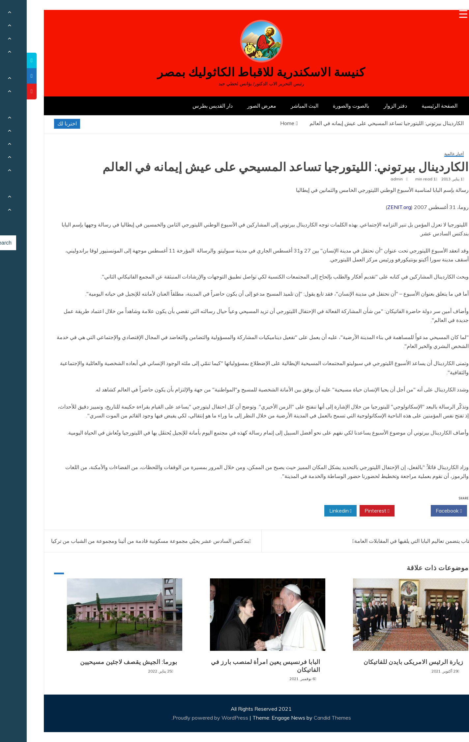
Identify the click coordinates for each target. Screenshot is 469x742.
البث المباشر (278, 105)
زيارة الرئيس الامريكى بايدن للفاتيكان (387, 662)
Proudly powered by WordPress (184, 717)
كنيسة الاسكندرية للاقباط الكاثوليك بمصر (234, 72)
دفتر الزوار (368, 105)
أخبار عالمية (427, 154)
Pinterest (350, 511)
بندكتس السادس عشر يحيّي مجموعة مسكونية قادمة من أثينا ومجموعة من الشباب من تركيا (123, 541)
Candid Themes (305, 717)
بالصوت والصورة (324, 105)
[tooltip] (5, 60)
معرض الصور (234, 105)
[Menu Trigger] (436, 14)
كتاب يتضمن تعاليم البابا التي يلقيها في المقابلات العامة (386, 541)
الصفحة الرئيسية (413, 105)
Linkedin (314, 511)
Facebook (422, 511)
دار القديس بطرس (186, 105)
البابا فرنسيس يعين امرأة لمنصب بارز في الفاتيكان (239, 665)
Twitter (386, 511)
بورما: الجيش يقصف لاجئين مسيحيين (102, 662)
